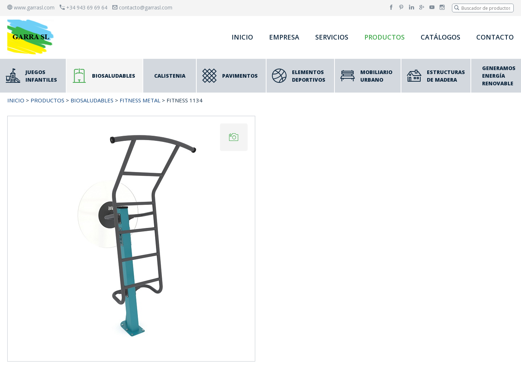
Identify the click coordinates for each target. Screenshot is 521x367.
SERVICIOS (331, 37)
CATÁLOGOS (440, 37)
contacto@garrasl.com (142, 7)
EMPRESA (284, 37)
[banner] (32, 37)
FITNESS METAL (140, 100)
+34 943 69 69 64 (83, 7)
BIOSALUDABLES (92, 100)
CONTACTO (495, 37)
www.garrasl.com (31, 7)
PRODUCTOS (384, 37)
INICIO (242, 37)
